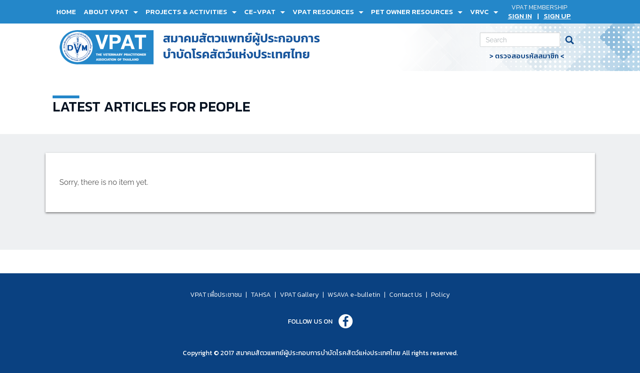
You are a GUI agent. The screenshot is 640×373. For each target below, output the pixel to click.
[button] (111, 12)
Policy (440, 295)
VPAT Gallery (299, 295)
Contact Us (405, 295)
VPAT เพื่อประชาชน (216, 295)
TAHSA (261, 295)
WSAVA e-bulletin (354, 295)
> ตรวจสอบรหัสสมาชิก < (526, 55)
